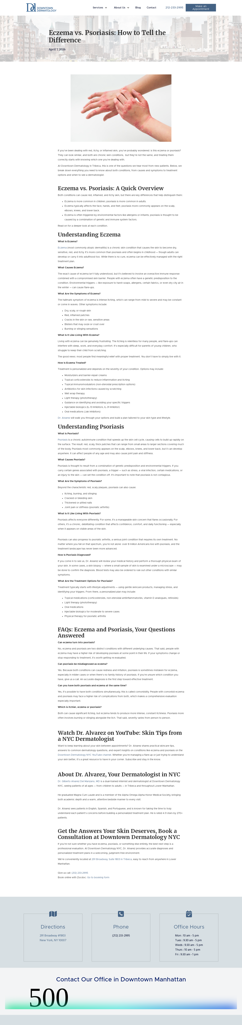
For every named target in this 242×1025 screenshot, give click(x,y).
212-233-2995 (174, 7)
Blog (138, 7)
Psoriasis (63, 440)
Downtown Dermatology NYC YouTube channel (84, 755)
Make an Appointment (200, 7)
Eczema (62, 248)
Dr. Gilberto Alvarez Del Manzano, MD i (79, 781)
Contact (151, 7)
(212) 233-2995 (80, 873)
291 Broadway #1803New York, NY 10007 (53, 938)
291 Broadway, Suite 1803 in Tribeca (112, 859)
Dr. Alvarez (64, 418)
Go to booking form (98, 877)
